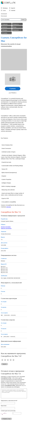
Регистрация (4, 15)
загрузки (8, 206)
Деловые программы (6, 226)
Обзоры (4, 30)
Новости (16, 24)
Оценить (4, 364)
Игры (14, 27)
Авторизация (4, 13)
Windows (5, 8)
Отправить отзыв (6, 418)
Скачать (13, 88)
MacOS (13, 8)
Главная (5, 24)
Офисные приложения (6, 228)
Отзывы (4, 33)
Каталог (4, 27)
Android (13, 10)
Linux (4, 10)
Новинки (16, 30)
